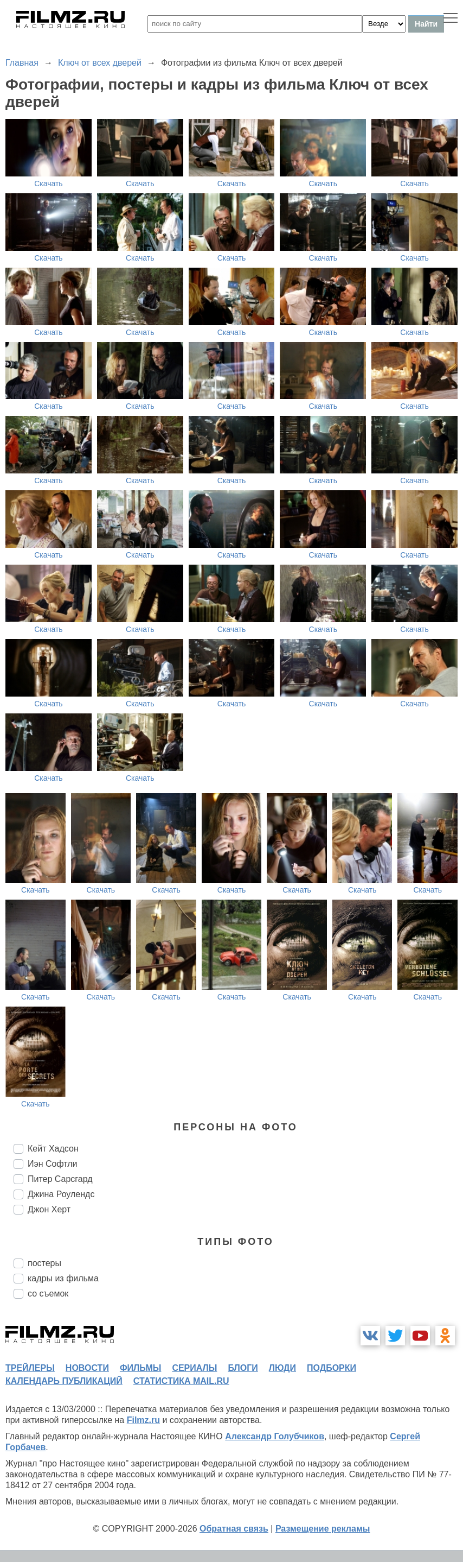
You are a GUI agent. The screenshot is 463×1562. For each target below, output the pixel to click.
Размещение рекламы (322, 1528)
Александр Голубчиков (274, 1436)
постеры (44, 1263)
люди (282, 1368)
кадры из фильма (63, 1278)
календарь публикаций (64, 1381)
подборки (331, 1368)
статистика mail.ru (181, 1381)
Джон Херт (49, 1209)
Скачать (48, 183)
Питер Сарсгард (60, 1179)
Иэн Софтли (52, 1163)
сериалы (194, 1368)
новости (87, 1368)
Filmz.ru (143, 1420)
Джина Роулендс (61, 1194)
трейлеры (30, 1368)
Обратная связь (234, 1528)
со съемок (48, 1293)
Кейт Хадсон (53, 1148)
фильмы (140, 1368)
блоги (243, 1368)
